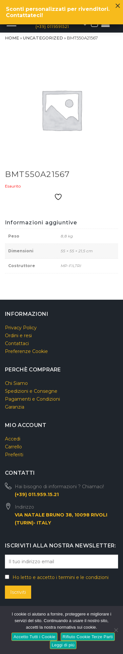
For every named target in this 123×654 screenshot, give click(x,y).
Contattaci (17, 343)
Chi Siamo (16, 383)
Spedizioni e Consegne (31, 391)
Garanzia (14, 407)
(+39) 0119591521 (52, 26)
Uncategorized (43, 37)
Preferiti (14, 455)
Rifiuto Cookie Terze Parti (88, 636)
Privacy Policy (21, 328)
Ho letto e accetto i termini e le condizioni (60, 577)
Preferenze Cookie (26, 351)
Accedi (12, 439)
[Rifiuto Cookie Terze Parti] (115, 629)
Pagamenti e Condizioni (32, 399)
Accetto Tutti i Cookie (34, 636)
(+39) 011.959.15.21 (37, 494)
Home (12, 37)
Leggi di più (63, 644)
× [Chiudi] (118, 4)
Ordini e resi (18, 336)
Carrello (13, 447)
